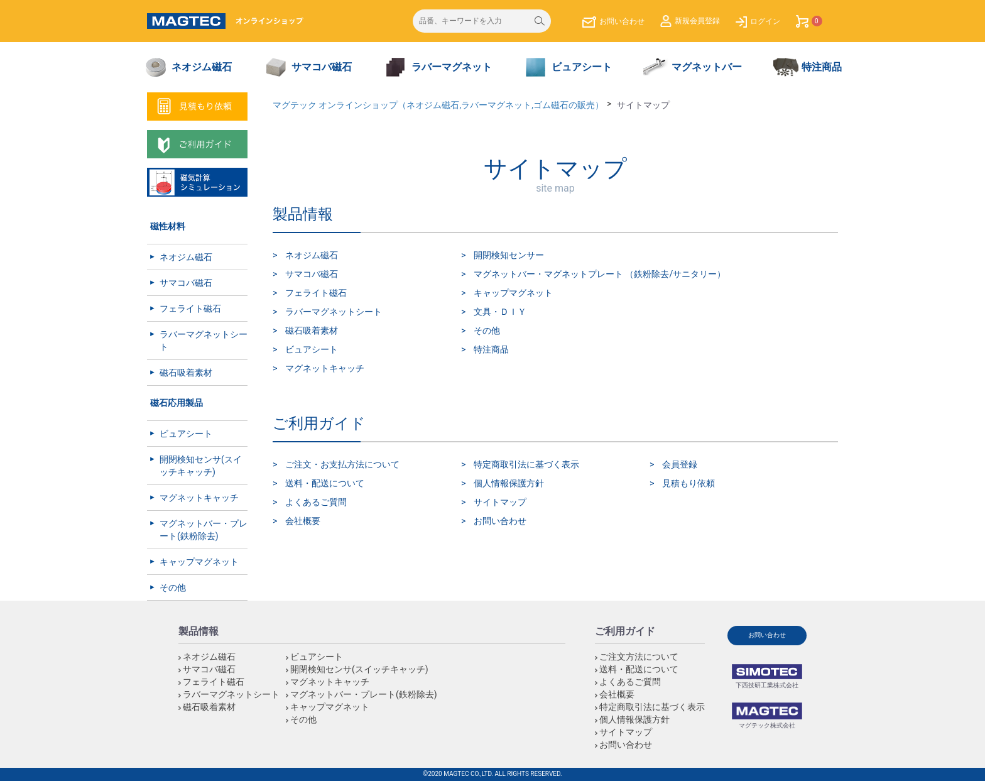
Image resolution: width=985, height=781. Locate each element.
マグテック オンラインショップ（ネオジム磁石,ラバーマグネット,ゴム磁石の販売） (438, 105)
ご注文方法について (638, 657)
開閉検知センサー (509, 255)
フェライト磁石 (190, 308)
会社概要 (302, 521)
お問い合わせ (500, 521)
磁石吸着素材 (186, 373)
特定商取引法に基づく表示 (526, 464)
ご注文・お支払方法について (342, 464)
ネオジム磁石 (186, 257)
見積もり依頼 (688, 483)
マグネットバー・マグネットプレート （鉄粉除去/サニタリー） (600, 274)
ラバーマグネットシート (204, 340)
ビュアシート (186, 434)
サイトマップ (500, 502)
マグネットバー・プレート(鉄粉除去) (204, 529)
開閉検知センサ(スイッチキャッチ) (201, 465)
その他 (173, 587)
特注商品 (491, 349)
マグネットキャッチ (199, 498)
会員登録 (679, 464)
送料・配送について (324, 483)
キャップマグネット (199, 562)
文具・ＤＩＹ (500, 312)
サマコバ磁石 (186, 283)
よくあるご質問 (316, 502)
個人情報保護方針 (509, 483)
